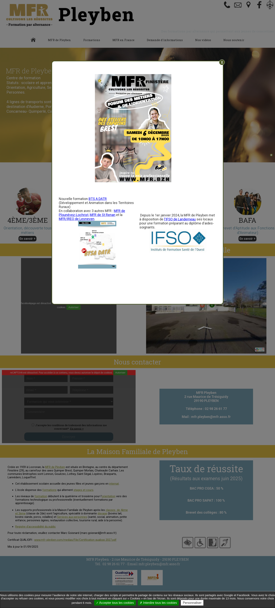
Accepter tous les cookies (115, 602)
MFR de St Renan (102, 215)
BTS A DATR (98, 199)
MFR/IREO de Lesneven (76, 219)
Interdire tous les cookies (158, 602)
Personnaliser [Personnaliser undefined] (192, 602)
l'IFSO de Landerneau (180, 219)
